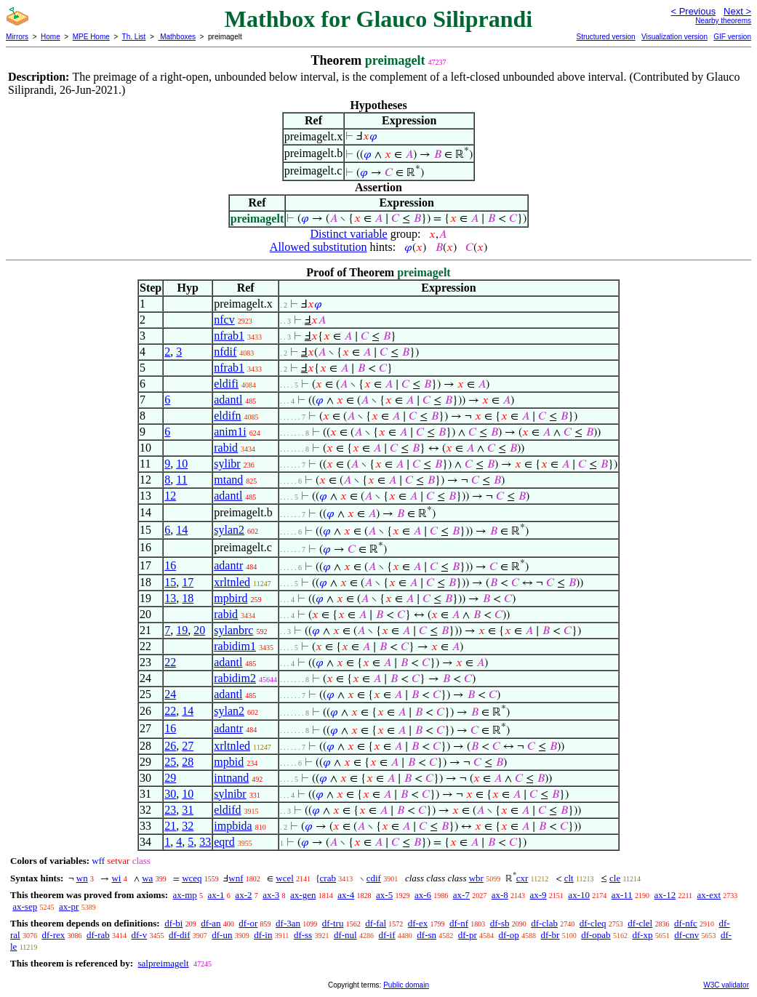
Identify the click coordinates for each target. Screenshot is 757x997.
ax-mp (185, 894)
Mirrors (17, 37)
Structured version (605, 37)
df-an (210, 923)
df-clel (640, 923)
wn (82, 878)
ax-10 (579, 894)
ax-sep (24, 906)
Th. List (134, 37)
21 (170, 826)
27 (187, 746)
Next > (737, 11)
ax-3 (271, 894)
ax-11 (622, 894)
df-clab (544, 923)
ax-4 (345, 894)
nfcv (224, 319)
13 (170, 598)
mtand (228, 479)
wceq (191, 878)
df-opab (595, 934)
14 (182, 530)
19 (182, 630)
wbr (476, 878)
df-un (222, 934)
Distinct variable (349, 234)
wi (116, 878)
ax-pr (69, 906)
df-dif (180, 934)
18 (187, 598)
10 (182, 463)
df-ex (418, 923)
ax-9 (538, 894)
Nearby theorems (723, 21)
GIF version (732, 37)
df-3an (288, 923)
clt (569, 878)
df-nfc (685, 923)
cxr (522, 878)
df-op (509, 934)
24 (170, 694)
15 (170, 582)
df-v (140, 934)
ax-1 (216, 894)
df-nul (345, 934)
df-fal (375, 923)
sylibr (227, 463)
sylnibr (230, 794)
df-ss (303, 934)
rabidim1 (235, 646)
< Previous (693, 11)
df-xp (642, 934)
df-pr (467, 934)
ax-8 (500, 894)
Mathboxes (177, 37)
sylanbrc (233, 630)
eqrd (224, 842)
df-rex (53, 934)
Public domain (406, 985)
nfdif (225, 351)
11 (181, 479)
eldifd (227, 810)
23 (170, 810)
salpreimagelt (162, 963)
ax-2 (243, 894)
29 (170, 778)
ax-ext (709, 894)
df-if (386, 934)
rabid (226, 447)
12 (170, 495)
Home (50, 37)
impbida (233, 826)
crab (328, 878)
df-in (263, 934)
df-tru (333, 923)
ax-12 (665, 894)
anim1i (230, 431)
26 (170, 746)
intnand (231, 778)
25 (170, 762)
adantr (228, 565)
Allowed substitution (318, 247)
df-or (248, 923)
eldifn (227, 415)
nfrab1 (229, 335)
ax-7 (461, 894)
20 (199, 630)
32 (187, 826)
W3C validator (726, 985)
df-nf (458, 923)
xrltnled (232, 582)
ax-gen (303, 894)
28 (187, 762)
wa (147, 878)
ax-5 (384, 894)
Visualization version (674, 37)
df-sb (500, 923)
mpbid (229, 762)
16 (170, 565)
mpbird (230, 598)
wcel (285, 878)
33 (205, 842)
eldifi (226, 383)
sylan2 (229, 530)
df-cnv (686, 934)
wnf (235, 878)
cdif (374, 878)
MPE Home (91, 37)
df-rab (98, 934)
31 (187, 810)
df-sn (426, 934)
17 (187, 582)
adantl (228, 399)
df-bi (173, 923)
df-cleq (593, 923)
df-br (549, 934)
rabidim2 (235, 678)
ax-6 (422, 894)
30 (170, 794)
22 (170, 662)
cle (614, 878)
